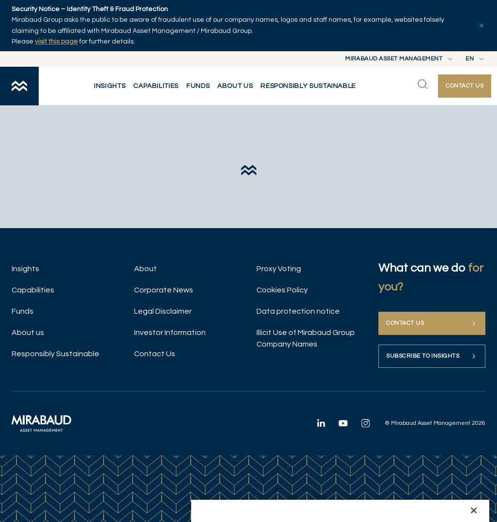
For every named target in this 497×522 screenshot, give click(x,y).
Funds (22, 311)
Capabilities (33, 290)
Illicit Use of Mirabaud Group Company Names (305, 338)
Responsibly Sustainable (55, 354)
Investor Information (170, 332)
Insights (25, 269)
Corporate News (163, 290)
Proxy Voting (278, 269)
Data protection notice (298, 311)
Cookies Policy (282, 290)
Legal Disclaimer (163, 311)
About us (28, 332)
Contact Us (154, 354)
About (145, 269)
